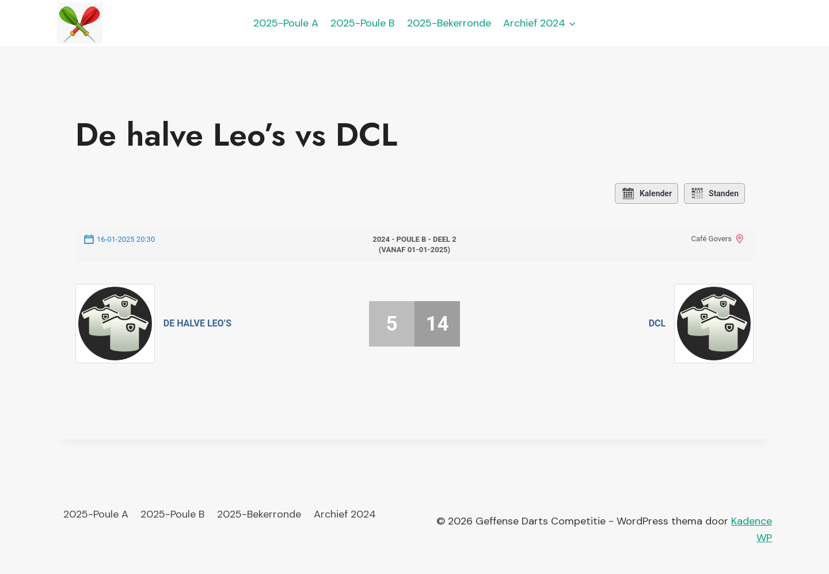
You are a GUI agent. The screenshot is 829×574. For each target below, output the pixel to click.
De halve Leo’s (197, 323)
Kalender (646, 193)
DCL (657, 323)
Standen (714, 193)
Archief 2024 (345, 514)
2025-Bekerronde (449, 23)
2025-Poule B (362, 23)
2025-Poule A (285, 23)
